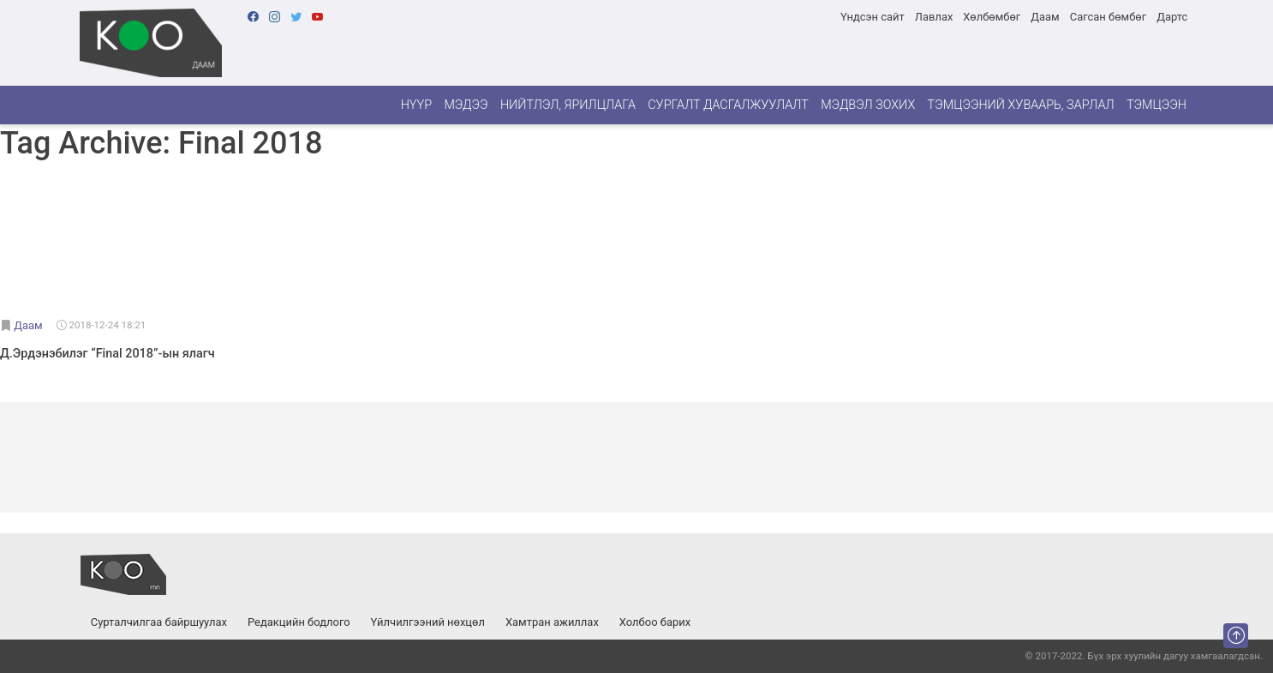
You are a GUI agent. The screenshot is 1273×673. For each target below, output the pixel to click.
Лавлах (934, 16)
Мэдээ (465, 105)
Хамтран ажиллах (552, 622)
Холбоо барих (654, 622)
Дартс (1171, 16)
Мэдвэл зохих (868, 105)
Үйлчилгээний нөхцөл (428, 622)
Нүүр (416, 105)
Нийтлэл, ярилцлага (568, 105)
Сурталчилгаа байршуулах (159, 622)
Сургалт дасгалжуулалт (728, 105)
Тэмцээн (1156, 105)
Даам (1045, 16)
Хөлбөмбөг (991, 16)
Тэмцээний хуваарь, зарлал (1021, 105)
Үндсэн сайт (872, 16)
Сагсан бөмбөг (1108, 16)
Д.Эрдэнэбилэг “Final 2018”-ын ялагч (107, 353)
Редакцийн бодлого (299, 622)
